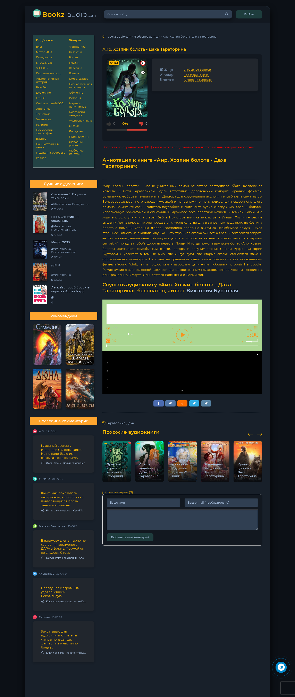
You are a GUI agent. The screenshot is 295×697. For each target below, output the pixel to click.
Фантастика (77, 46)
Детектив (75, 52)
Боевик (74, 73)
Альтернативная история (47, 80)
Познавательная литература (80, 85)
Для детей (76, 131)
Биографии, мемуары (77, 113)
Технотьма (43, 114)
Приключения (79, 136)
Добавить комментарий (130, 537)
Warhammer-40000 (50, 103)
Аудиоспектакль (80, 120)
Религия (42, 124)
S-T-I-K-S (42, 68)
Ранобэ (41, 87)
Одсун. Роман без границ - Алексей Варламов (63, 558)
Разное (41, 158)
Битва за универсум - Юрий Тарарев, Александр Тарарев (63, 510)
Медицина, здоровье (50, 152)
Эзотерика (43, 119)
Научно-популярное (77, 105)
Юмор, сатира (78, 78)
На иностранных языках (47, 145)
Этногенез (43, 108)
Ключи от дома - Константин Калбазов (63, 601)
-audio (69, 14)
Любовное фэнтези (76, 152)
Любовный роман (76, 143)
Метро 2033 (44, 52)
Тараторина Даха (196, 74)
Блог (39, 46)
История (75, 98)
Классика (75, 68)
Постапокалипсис (48, 73)
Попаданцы (44, 57)
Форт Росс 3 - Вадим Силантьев (63, 463)
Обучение (76, 92)
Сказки (74, 125)
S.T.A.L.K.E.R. (44, 62)
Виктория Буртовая (198, 79)
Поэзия (74, 62)
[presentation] (250, 434)
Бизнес (41, 138)
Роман (73, 57)
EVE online (43, 92)
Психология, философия (44, 131)
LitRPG (40, 98)
